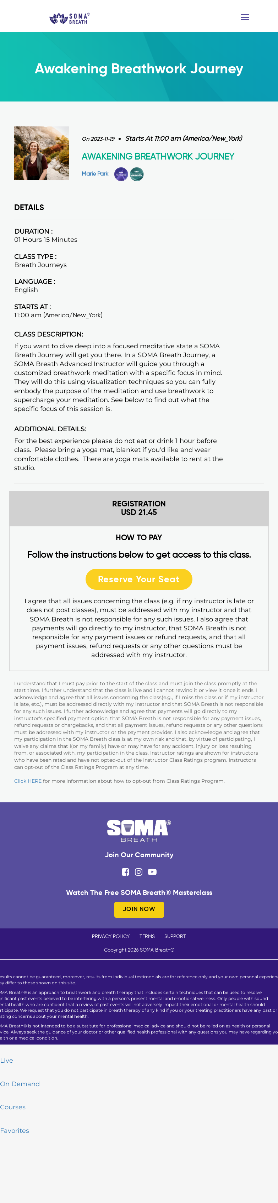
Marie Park (95, 174)
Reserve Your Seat (139, 579)
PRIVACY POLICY (111, 936)
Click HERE (28, 781)
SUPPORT (175, 936)
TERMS (147, 936)
